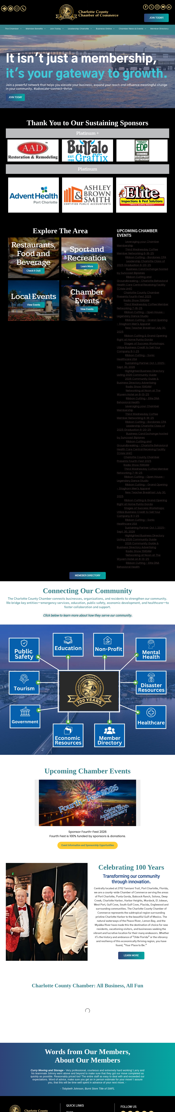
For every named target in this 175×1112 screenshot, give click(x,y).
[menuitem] (13, 29)
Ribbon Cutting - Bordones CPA (145, 257)
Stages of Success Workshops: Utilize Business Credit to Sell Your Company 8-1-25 (141, 347)
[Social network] (4, 9)
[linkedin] (169, 7)
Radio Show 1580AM (136, 300)
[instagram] (157, 7)
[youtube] (163, 7)
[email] (17, 9)
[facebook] (145, 7)
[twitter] (151, 7)
